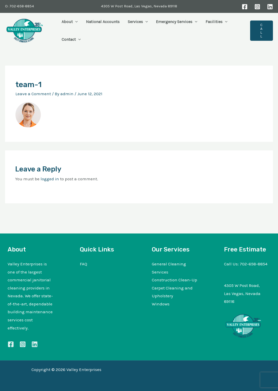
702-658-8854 (253, 263)
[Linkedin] (34, 344)
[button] (75, 22)
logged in (50, 178)
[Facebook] (245, 7)
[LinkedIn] (270, 7)
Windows (161, 303)
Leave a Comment (33, 93)
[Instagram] (257, 7)
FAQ (83, 263)
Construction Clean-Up (174, 279)
